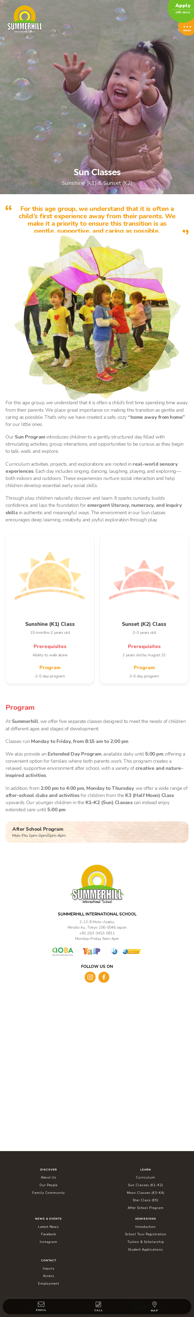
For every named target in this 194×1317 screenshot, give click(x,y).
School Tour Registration (145, 1234)
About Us (48, 1177)
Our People (48, 1185)
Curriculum (145, 1177)
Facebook (48, 1234)
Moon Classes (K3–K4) (145, 1193)
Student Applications (145, 1249)
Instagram (48, 1242)
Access (48, 1276)
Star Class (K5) (145, 1200)
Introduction (145, 1227)
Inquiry (49, 1268)
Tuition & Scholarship (145, 1242)
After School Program (146, 1208)
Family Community (48, 1193)
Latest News (48, 1227)
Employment (48, 1283)
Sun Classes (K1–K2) (145, 1185)
